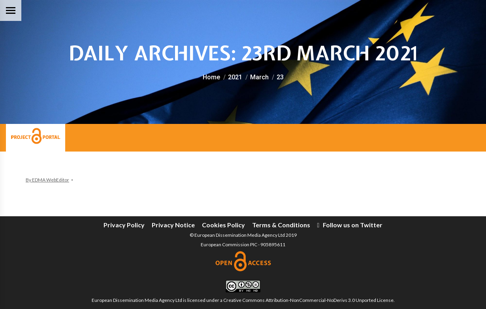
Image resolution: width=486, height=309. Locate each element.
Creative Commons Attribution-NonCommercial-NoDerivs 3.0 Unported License (308, 300)
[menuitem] (124, 225)
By (47, 180)
